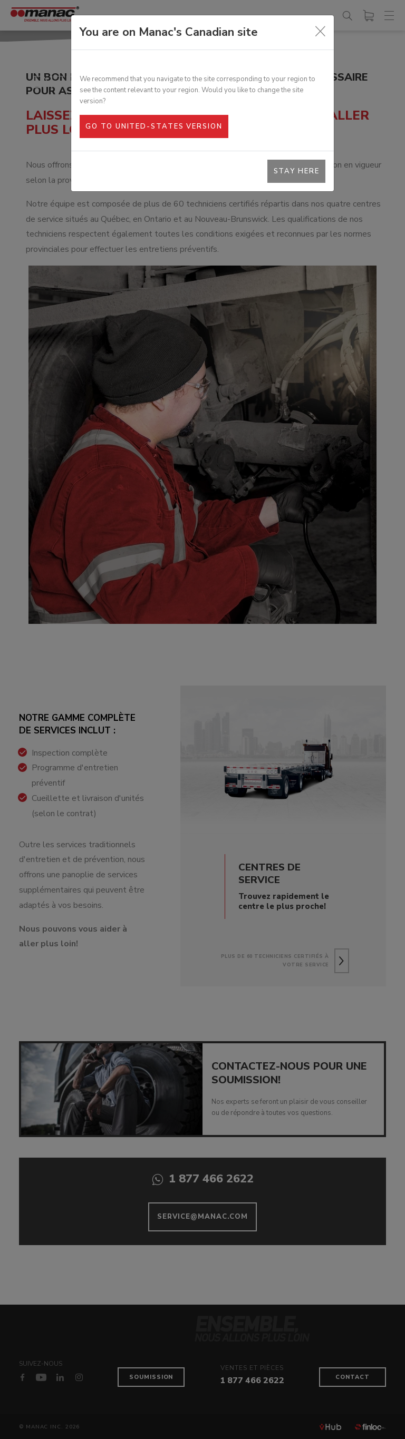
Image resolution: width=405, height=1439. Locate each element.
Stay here (297, 171)
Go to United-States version (153, 126)
